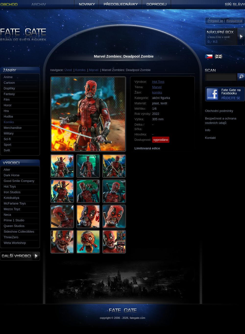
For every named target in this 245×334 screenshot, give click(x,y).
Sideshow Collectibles (19, 231)
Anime (8, 77)
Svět (7, 150)
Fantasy (9, 94)
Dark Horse (12, 175)
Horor (8, 105)
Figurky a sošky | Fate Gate (19, 30)
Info (207, 130)
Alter (7, 169)
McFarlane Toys (15, 203)
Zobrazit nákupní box (241, 37)
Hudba (8, 116)
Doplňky (9, 88)
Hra (6, 111)
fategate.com (137, 317)
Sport (7, 144)
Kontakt (210, 138)
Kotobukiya (11, 198)
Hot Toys (158, 82)
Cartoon (9, 82)
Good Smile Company (19, 181)
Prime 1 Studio (14, 220)
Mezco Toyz (12, 209)
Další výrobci (20, 256)
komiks (157, 92)
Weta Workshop (15, 243)
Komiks (80, 70)
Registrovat (234, 21)
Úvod (68, 70)
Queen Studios (14, 226)
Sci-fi (7, 139)
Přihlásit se (215, 21)
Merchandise (13, 128)
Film (7, 99)
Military (9, 133)
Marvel (93, 70)
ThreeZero (11, 237)
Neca (7, 214)
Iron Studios (12, 192)
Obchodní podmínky (219, 111)
